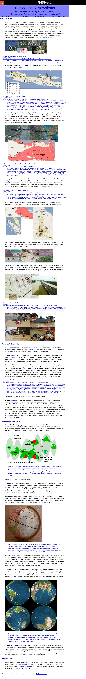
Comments (13, 645)
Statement (13, 355)
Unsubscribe (9, 676)
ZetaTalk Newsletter (41, 674)
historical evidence (21, 664)
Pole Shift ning (21, 65)
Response (13, 555)
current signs (26, 666)
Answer (12, 483)
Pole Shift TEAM (41, 502)
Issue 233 (32, 349)
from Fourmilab (53, 574)
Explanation (13, 400)
